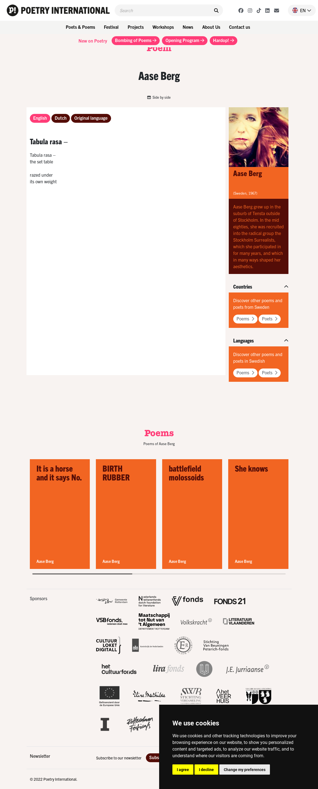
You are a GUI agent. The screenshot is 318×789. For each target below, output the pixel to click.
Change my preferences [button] (245, 769)
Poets (269, 318)
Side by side (159, 97)
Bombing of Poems (135, 40)
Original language (90, 118)
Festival (111, 27)
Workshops (163, 27)
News (188, 27)
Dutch (61, 118)
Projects (136, 27)
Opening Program (184, 40)
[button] (299, 10)
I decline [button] (206, 769)
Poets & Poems (80, 27)
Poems (245, 318)
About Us (211, 27)
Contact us (239, 27)
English (40, 118)
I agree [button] (183, 769)
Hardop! (223, 40)
